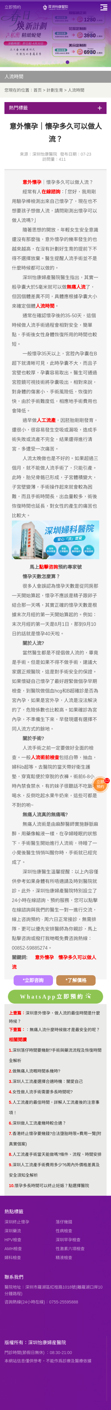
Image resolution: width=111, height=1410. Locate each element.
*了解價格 (76, 980)
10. (12, 1185)
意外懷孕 (44, 957)
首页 (37, 90)
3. (10, 1081)
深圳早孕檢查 (68, 1239)
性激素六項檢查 (70, 1248)
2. (10, 1071)
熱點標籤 (13, 1211)
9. (10, 1164)
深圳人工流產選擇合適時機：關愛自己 (47, 1081)
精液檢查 (64, 1257)
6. (10, 1123)
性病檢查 (64, 1230)
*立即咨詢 (33, 980)
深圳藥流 (12, 1230)
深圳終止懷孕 (16, 1222)
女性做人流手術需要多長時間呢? (42, 1091)
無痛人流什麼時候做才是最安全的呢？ (65, 1029)
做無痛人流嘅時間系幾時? (36, 1071)
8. (10, 1154)
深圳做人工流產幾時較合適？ (39, 1123)
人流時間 (76, 90)
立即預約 (12, 7)
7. (10, 1133)
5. (10, 1102)
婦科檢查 (12, 1257)
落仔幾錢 (64, 1222)
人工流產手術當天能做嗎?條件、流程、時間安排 (57, 1154)
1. (10, 1050)
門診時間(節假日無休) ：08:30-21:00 (38, 1352)
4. (10, 1091)
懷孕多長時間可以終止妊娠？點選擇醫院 (52, 1185)
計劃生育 (54, 90)
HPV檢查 (12, 1239)
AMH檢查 (13, 1248)
